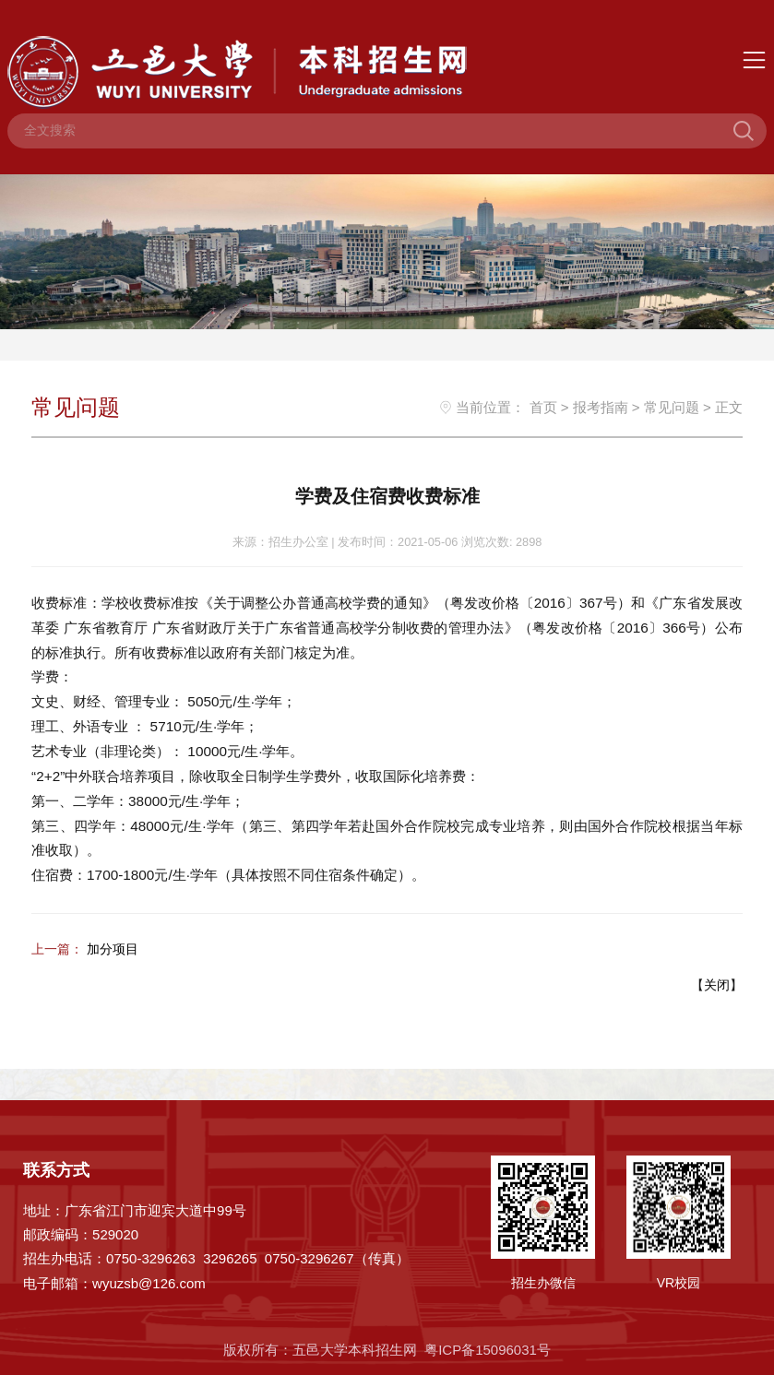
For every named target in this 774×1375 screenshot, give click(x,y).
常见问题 (671, 407)
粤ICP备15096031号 (487, 1348)
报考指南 (600, 407)
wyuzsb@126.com (149, 1281)
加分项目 (112, 947)
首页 (543, 407)
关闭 (717, 983)
